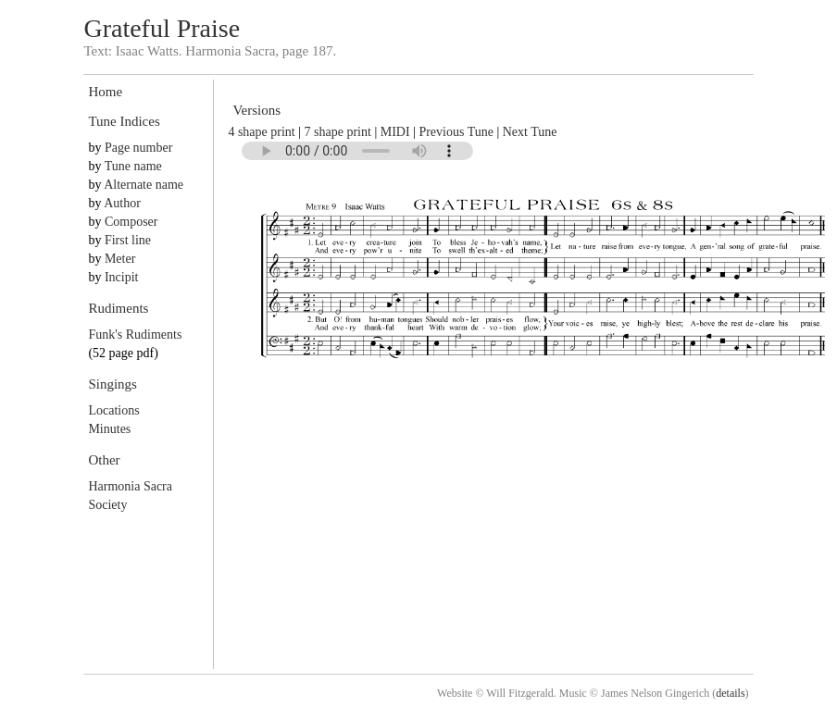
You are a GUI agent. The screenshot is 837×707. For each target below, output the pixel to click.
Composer (131, 222)
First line (128, 240)
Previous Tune (455, 132)
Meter (120, 259)
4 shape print (261, 132)
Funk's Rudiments (134, 334)
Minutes (109, 429)
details (730, 693)
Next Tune (530, 132)
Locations (113, 410)
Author (122, 203)
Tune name (133, 166)
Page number (138, 148)
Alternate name (143, 185)
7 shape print (338, 132)
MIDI (395, 132)
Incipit (122, 277)
